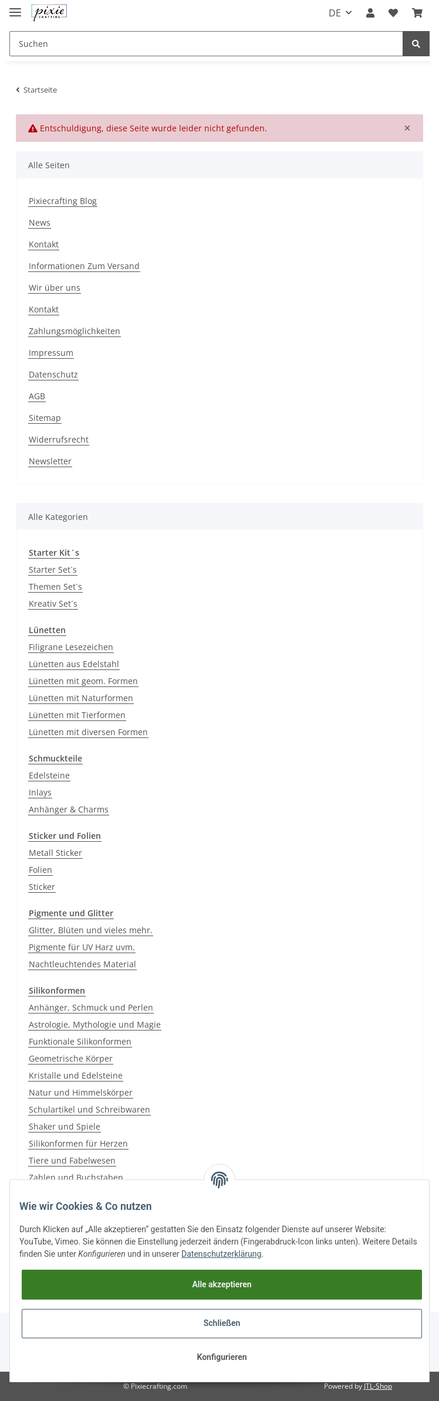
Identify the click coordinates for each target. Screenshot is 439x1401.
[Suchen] (206, 43)
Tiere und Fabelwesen (72, 1160)
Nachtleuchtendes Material (82, 964)
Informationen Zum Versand (84, 265)
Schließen (222, 1323)
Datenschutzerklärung (221, 1254)
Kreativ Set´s (53, 603)
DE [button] (335, 12)
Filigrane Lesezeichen (71, 646)
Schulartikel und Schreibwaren (89, 1109)
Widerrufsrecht (59, 439)
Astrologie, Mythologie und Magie (95, 1024)
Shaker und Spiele (64, 1126)
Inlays (40, 792)
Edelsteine (49, 775)
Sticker (42, 886)
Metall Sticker (55, 852)
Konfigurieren (221, 1357)
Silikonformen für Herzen (78, 1143)
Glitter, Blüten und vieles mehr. (91, 930)
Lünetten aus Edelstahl (74, 663)
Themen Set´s (55, 586)
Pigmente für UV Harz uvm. (82, 947)
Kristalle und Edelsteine (76, 1075)
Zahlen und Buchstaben (76, 1177)
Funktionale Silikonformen (80, 1041)
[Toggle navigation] (15, 7)
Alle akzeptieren (221, 1284)
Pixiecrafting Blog (63, 200)
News (39, 222)
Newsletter (50, 461)
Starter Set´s (53, 569)
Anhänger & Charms (69, 809)
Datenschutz (53, 374)
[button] (370, 13)
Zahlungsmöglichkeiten (74, 330)
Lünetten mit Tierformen (77, 714)
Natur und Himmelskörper (81, 1092)
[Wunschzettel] (393, 13)
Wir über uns (54, 287)
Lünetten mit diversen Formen (88, 731)
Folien (40, 869)
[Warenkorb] (417, 13)
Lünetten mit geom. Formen (83, 680)
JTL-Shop (378, 1386)
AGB (37, 396)
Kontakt (44, 244)
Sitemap (45, 417)
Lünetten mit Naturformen (81, 697)
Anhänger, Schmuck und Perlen (91, 1007)
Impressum (51, 352)
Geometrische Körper (71, 1058)
